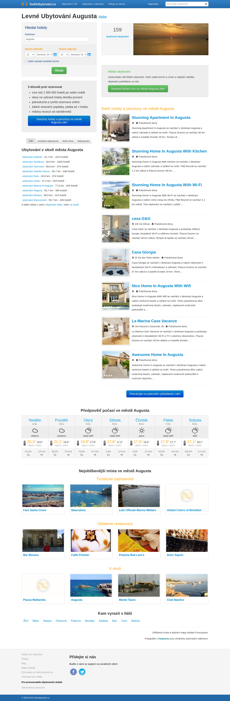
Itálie (103, 17)
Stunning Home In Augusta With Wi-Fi (167, 185)
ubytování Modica (32, 195)
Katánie (103, 620)
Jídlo (30, 141)
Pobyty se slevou (116, 4)
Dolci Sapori (175, 555)
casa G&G (141, 218)
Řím (25, 620)
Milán (36, 620)
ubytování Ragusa (32, 190)
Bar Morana (30, 555)
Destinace (30, 34)
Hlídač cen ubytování (32, 654)
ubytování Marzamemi (34, 200)
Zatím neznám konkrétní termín (42, 61)
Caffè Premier (80, 555)
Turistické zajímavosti (47, 141)
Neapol (47, 620)
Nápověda (153, 4)
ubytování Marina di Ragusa (37, 185)
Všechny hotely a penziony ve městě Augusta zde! (59, 121)
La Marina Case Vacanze (154, 321)
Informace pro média (32, 676)
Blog (24, 663)
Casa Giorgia (144, 252)
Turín (124, 620)
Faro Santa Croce (34, 510)
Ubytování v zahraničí (93, 4)
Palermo (76, 620)
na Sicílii (74, 204)
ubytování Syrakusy (33, 161)
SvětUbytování (43, 4)
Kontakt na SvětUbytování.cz (37, 672)
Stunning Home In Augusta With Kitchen (169, 151)
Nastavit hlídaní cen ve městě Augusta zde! (138, 88)
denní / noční (34, 445)
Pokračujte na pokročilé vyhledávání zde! (155, 393)
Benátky (90, 620)
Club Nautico (175, 599)
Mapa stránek (28, 668)
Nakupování (83, 141)
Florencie (61, 620)
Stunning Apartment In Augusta (161, 117)
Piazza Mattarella (34, 599)
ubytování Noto (30, 176)
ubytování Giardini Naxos (36, 171)
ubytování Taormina (33, 166)
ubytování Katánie (32, 157)
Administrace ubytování (33, 687)
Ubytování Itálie (53, 204)
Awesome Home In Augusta (157, 354)
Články (25, 659)
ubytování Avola (31, 180)
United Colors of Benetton (184, 510)
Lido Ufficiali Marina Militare (137, 510)
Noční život (67, 141)
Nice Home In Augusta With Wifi (161, 286)
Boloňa (135, 620)
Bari (114, 620)
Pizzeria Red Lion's (131, 555)
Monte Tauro (127, 599)
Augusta (76, 599)
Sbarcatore (78, 510)
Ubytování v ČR (69, 4)
